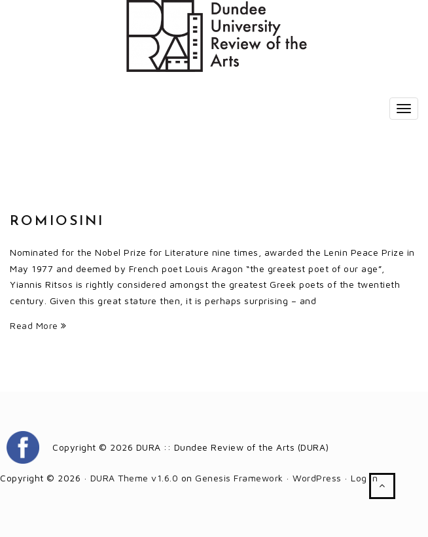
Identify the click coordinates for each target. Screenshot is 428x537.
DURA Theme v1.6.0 (134, 477)
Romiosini (57, 221)
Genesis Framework (239, 477)
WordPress (317, 477)
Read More (38, 325)
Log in (364, 477)
